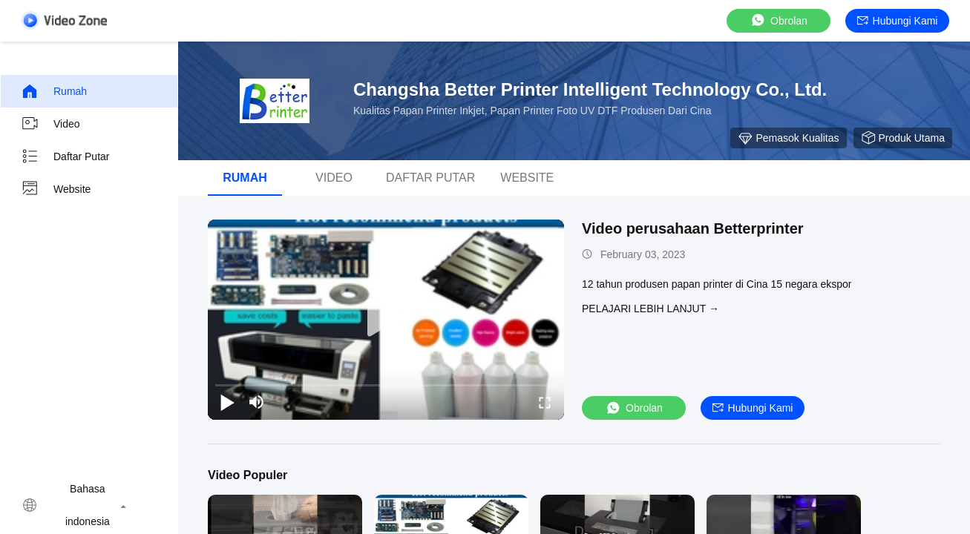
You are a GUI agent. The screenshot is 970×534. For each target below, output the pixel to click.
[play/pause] (227, 402)
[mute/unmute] (257, 402)
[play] (385, 319)
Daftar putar (65, 156)
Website (56, 189)
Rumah (54, 91)
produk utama (903, 138)
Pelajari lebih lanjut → (650, 308)
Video (50, 124)
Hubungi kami (897, 21)
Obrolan (778, 20)
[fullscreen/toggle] (545, 402)
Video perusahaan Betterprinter (693, 228)
